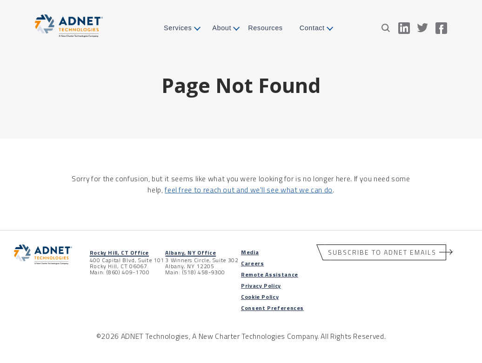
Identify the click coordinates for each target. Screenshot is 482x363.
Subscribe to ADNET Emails (382, 252)
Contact (312, 28)
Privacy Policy (261, 285)
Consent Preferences (272, 308)
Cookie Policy (260, 296)
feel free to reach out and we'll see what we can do (249, 189)
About (221, 28)
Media (250, 252)
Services (178, 28)
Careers (252, 263)
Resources (265, 28)
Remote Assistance (269, 274)
